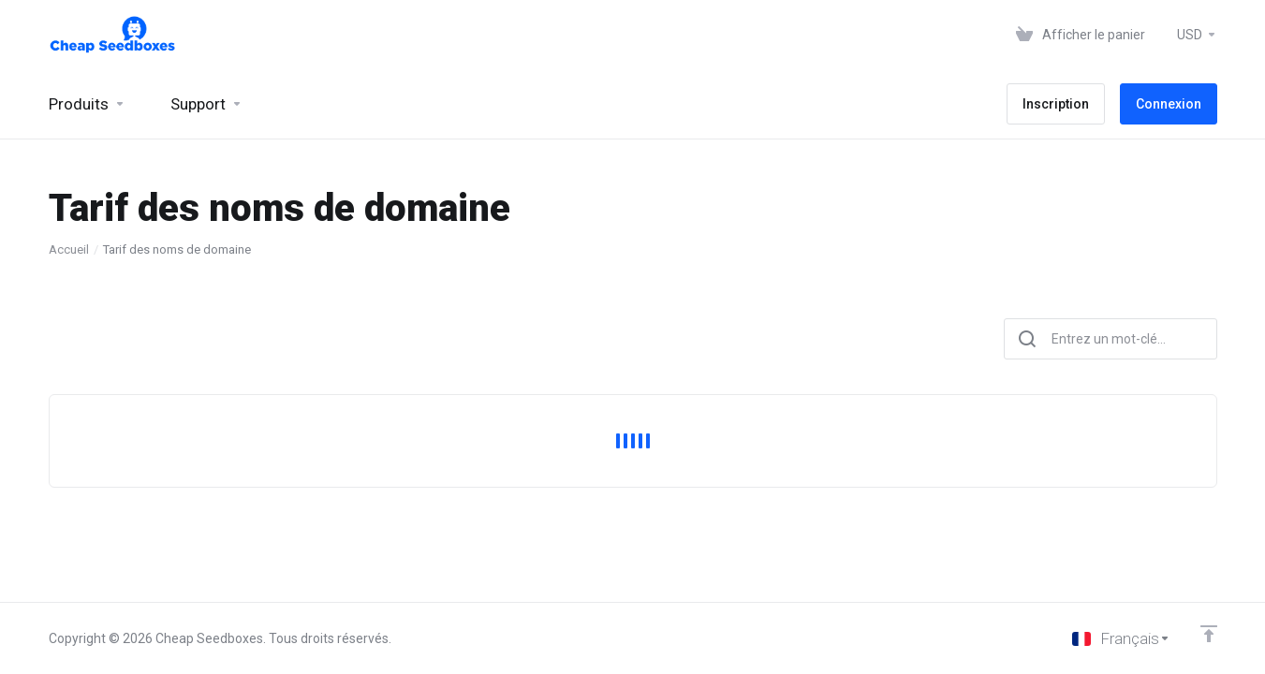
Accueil (69, 249)
